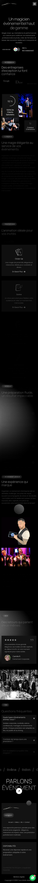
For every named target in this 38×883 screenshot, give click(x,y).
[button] (34, 4)
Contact (27, 822)
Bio (22, 822)
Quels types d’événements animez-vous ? (14, 721)
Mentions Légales (19, 877)
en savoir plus (17, 274)
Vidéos (17, 822)
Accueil (10, 822)
